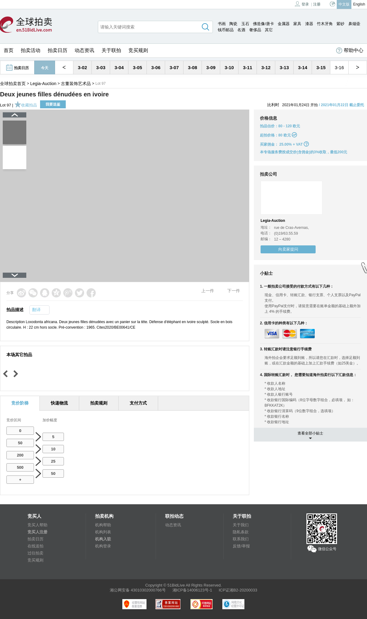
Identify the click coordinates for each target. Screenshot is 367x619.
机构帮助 (103, 525)
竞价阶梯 (19, 403)
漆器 (309, 23)
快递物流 (59, 403)
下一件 (233, 290)
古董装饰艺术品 (76, 83)
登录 (302, 3)
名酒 (241, 30)
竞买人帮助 (37, 525)
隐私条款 (241, 532)
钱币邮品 (226, 30)
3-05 (137, 67)
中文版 (344, 4)
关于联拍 (111, 50)
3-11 (247, 67)
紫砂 (340, 23)
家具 (297, 23)
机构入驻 (103, 539)
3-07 (174, 67)
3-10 (229, 67)
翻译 (36, 309)
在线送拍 (35, 546)
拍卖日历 (57, 50)
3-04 (119, 67)
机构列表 (103, 532)
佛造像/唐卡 (263, 23)
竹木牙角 (325, 23)
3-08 (192, 67)
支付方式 (138, 403)
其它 (269, 30)
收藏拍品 (25, 105)
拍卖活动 (30, 50)
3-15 (320, 67)
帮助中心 (349, 50)
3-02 (82, 67)
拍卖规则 (98, 403)
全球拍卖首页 (13, 83)
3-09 (210, 67)
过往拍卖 (35, 553)
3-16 (339, 67)
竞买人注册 (37, 532)
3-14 (302, 67)
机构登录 (103, 546)
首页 (8, 50)
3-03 (100, 67)
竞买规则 (138, 50)
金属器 (284, 23)
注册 (317, 4)
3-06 (155, 67)
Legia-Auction (43, 83)
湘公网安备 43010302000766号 (138, 590)
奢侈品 (255, 30)
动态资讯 (84, 50)
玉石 (245, 23)
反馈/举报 (241, 546)
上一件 (207, 290)
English (359, 4)
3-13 (284, 67)
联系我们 (241, 539)
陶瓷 (233, 23)
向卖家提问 (288, 249)
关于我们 (241, 525)
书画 (222, 23)
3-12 (265, 67)
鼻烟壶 (354, 23)
